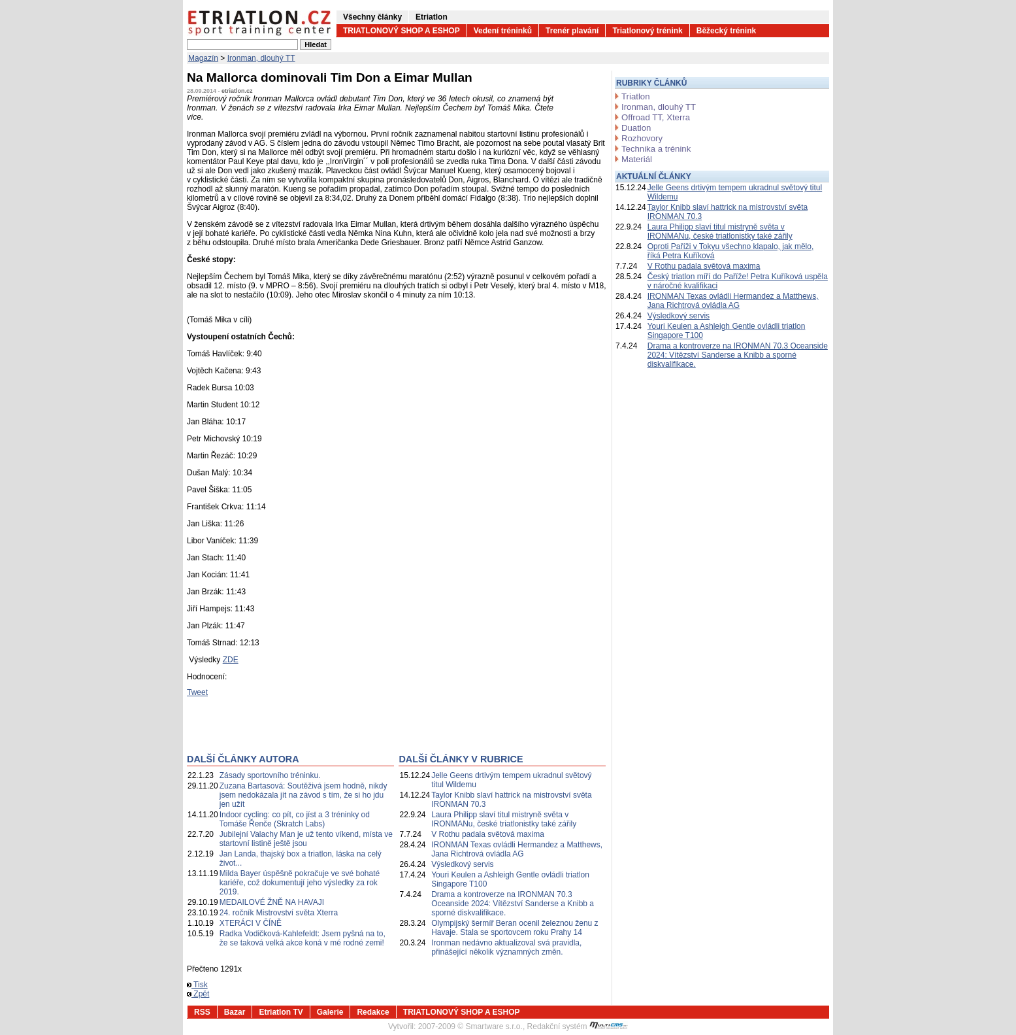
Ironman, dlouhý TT (261, 58)
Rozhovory (642, 138)
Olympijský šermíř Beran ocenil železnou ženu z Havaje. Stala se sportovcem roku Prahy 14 (514, 928)
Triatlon (635, 96)
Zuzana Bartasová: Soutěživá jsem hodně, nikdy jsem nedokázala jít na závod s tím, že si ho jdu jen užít (303, 795)
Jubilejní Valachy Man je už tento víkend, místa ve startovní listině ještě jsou (306, 839)
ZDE (230, 659)
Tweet (197, 692)
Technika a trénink (656, 149)
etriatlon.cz (237, 91)
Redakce (373, 1012)
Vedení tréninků (503, 30)
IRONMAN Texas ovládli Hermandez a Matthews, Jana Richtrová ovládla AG (516, 849)
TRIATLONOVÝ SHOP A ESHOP (401, 30)
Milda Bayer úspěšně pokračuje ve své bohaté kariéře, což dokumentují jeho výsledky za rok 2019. (300, 882)
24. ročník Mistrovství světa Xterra (279, 912)
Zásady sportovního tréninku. (270, 775)
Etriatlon (432, 17)
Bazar (235, 1012)
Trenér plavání (572, 30)
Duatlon (636, 128)
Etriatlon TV (281, 1012)
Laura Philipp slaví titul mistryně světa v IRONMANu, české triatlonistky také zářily (503, 819)
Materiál (636, 159)
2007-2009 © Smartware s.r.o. (470, 1026)
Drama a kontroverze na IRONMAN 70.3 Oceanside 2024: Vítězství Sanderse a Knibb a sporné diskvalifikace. (512, 903)
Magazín (203, 58)
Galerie (330, 1012)
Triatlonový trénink (647, 30)
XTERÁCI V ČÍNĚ (251, 923)
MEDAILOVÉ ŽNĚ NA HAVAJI (272, 902)
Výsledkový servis (462, 864)
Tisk (197, 984)
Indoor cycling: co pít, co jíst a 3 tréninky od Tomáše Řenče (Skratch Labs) (295, 819)
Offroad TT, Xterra (655, 117)
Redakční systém (577, 1026)
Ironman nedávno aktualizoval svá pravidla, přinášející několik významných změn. (506, 947)
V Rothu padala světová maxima (487, 834)
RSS (202, 1012)
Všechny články (372, 17)
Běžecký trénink (726, 30)
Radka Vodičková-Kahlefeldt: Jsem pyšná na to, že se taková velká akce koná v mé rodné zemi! (302, 938)
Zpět (198, 993)
